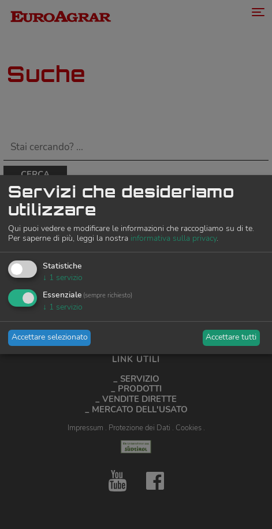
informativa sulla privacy (174, 238)
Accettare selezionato (50, 336)
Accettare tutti (231, 336)
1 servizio (63, 277)
